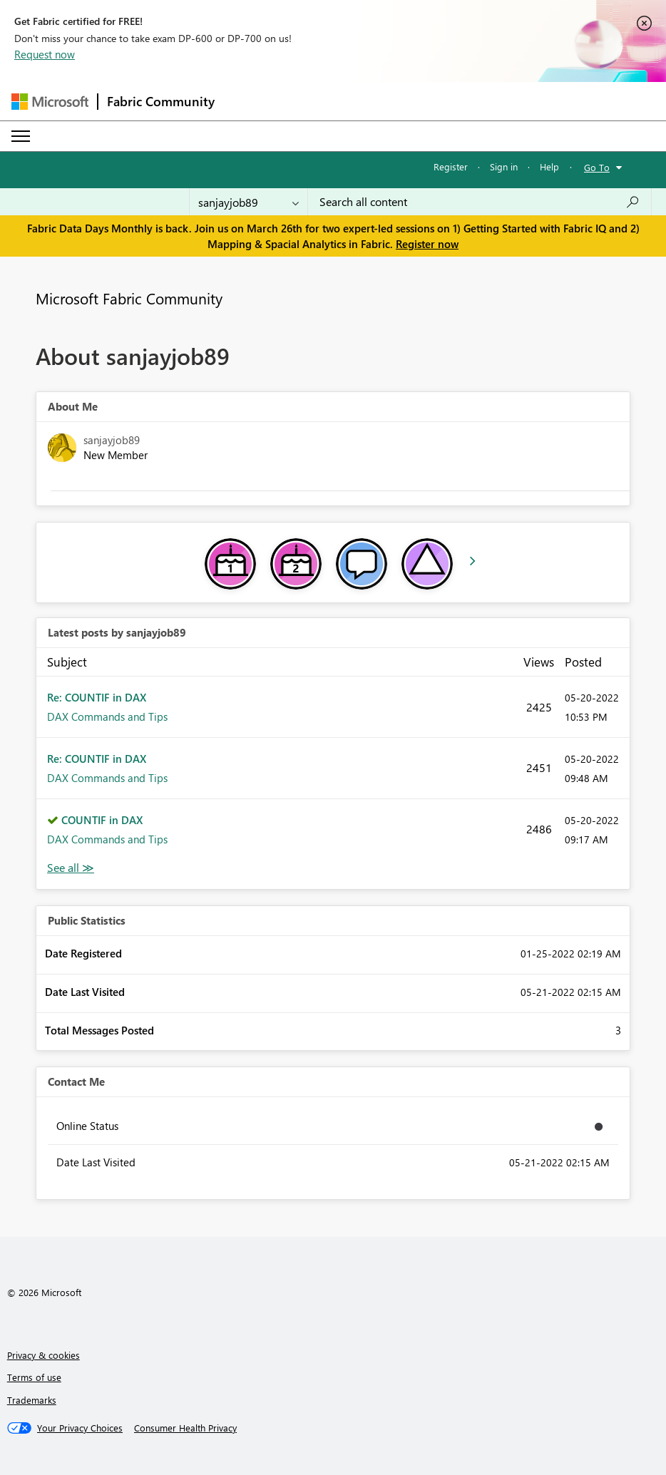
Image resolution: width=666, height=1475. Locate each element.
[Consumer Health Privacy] (185, 1428)
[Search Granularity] (248, 201)
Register (451, 166)
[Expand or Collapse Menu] (20, 136)
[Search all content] (479, 201)
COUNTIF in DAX (102, 820)
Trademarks (31, 1400)
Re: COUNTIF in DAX (96, 697)
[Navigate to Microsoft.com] (49, 101)
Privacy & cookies (43, 1355)
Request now (44, 54)
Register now (427, 244)
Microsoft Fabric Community (129, 298)
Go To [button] (597, 167)
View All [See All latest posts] (70, 868)
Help (549, 166)
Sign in (504, 166)
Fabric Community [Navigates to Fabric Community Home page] (161, 101)
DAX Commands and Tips (107, 716)
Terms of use (34, 1377)
